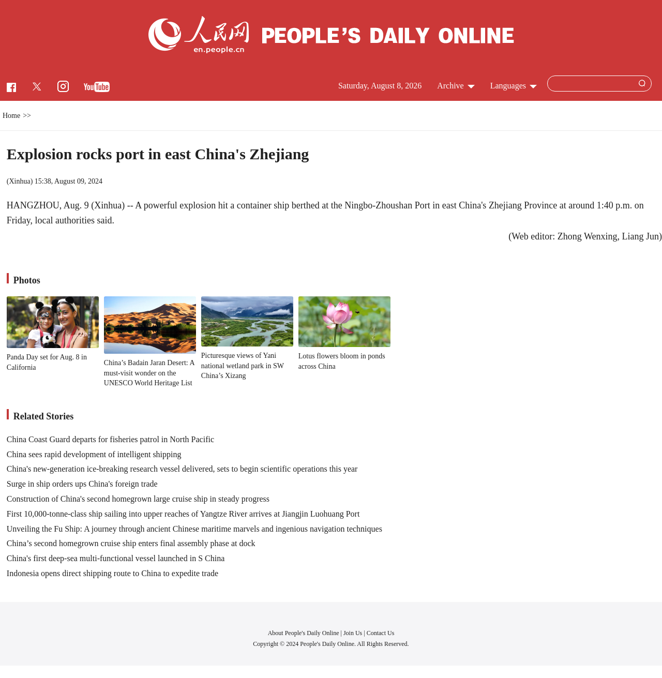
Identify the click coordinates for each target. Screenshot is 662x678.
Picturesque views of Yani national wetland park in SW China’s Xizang (242, 366)
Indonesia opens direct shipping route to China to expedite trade (112, 573)
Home (11, 115)
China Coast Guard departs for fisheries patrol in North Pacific (110, 439)
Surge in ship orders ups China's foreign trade (82, 483)
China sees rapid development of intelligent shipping (94, 454)
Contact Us (381, 633)
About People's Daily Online (303, 633)
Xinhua (19, 181)
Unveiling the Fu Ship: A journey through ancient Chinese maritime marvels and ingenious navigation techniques (194, 528)
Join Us (353, 633)
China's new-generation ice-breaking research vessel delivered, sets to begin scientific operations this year (182, 468)
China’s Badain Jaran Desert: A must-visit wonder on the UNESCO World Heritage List (149, 373)
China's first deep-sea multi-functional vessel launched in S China (115, 558)
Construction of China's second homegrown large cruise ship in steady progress (138, 498)
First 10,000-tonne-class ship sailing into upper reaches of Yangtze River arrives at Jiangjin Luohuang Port (183, 513)
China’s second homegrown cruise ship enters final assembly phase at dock (131, 543)
